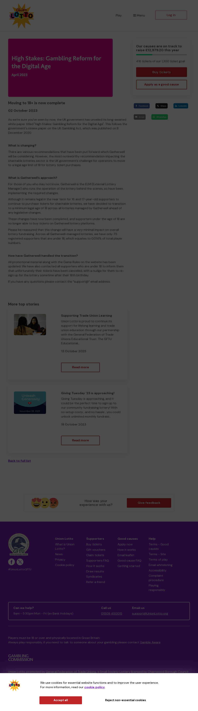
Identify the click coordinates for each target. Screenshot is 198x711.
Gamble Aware (150, 642)
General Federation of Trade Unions (71, 672)
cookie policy (94, 687)
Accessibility (157, 570)
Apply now (125, 544)
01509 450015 (111, 613)
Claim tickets (95, 555)
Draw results (95, 571)
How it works (95, 566)
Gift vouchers (95, 550)
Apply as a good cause (161, 84)
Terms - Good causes (159, 546)
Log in (171, 15)
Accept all (61, 700)
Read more (80, 367)
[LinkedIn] (180, 105)
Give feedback (149, 503)
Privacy (60, 560)
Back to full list (19, 461)
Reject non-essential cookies (125, 700)
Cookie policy (64, 565)
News (59, 554)
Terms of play (158, 560)
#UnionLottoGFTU (19, 569)
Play (119, 15)
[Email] (140, 116)
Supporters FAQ (97, 560)
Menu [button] (139, 15)
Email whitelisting (160, 565)
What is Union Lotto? (64, 546)
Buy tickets (161, 72)
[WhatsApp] (159, 116)
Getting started (129, 566)
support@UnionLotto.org (150, 613)
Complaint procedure (156, 578)
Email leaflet (126, 555)
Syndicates (94, 577)
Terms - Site (157, 554)
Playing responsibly (157, 587)
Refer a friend (95, 582)
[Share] (161, 105)
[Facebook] (142, 105)
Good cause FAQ (129, 560)
